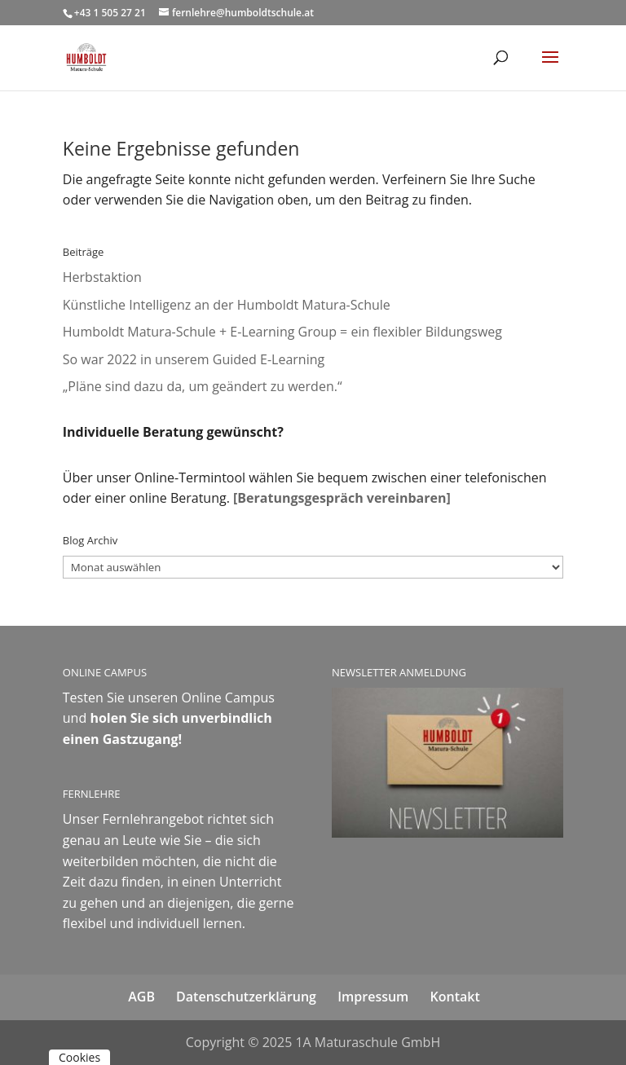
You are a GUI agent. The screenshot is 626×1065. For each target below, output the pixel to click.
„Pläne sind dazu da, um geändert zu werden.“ (204, 386)
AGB (141, 997)
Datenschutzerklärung (246, 997)
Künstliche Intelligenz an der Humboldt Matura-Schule (226, 305)
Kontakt (455, 997)
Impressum (372, 997)
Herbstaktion (102, 277)
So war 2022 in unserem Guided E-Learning (193, 359)
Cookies (79, 1057)
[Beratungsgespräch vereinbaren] (342, 498)
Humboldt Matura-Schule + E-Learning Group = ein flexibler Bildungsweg (282, 332)
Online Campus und (169, 718)
